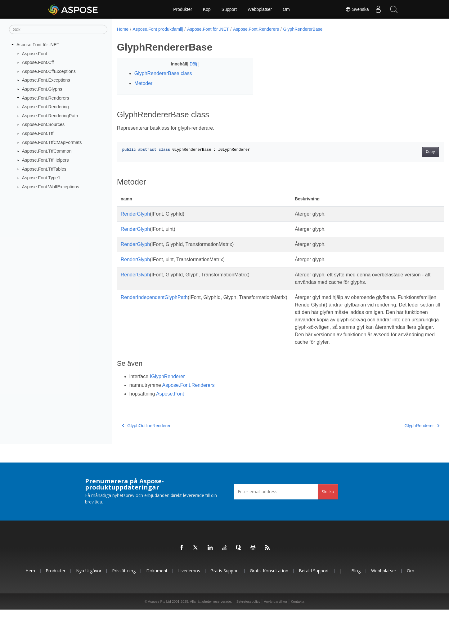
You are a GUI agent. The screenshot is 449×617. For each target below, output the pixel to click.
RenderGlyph (135, 214)
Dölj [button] (189, 63)
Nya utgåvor (88, 578)
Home (122, 29)
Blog (356, 578)
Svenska (357, 9)
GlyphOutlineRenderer (146, 433)
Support (229, 9)
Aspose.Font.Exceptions (46, 80)
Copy (407, 152)
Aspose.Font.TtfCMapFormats (52, 142)
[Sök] (58, 29)
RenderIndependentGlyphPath (154, 297)
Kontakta (297, 609)
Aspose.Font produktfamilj (158, 29)
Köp (207, 9)
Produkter (182, 9)
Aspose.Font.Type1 (41, 177)
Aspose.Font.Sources (43, 124)
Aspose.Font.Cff (38, 62)
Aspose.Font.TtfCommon (47, 151)
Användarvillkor (275, 609)
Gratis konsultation (269, 578)
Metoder (143, 83)
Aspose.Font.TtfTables (44, 168)
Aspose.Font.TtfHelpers (45, 160)
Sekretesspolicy (248, 609)
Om (286, 9)
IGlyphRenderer (167, 384)
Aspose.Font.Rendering (45, 106)
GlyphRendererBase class (163, 73)
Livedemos (189, 578)
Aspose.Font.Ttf (38, 133)
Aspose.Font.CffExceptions (49, 71)
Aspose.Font (34, 53)
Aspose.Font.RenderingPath (50, 115)
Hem (30, 578)
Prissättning (124, 578)
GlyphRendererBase (302, 29)
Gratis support (224, 578)
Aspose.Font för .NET (37, 44)
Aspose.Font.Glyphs (42, 89)
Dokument (157, 578)
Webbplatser (260, 9)
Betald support (314, 578)
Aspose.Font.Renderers (45, 97)
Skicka (328, 499)
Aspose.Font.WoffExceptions (50, 186)
